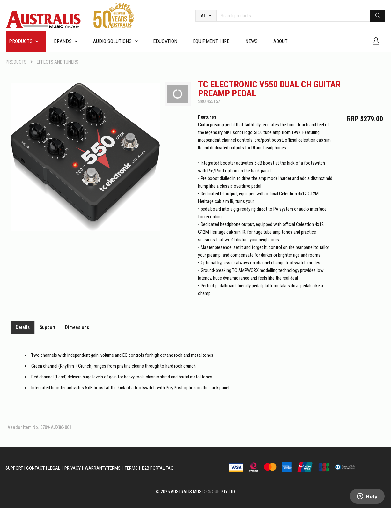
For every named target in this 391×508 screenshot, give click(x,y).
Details (23, 327)
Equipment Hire (211, 41)
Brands (63, 41)
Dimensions (77, 327)
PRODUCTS (21, 41)
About (280, 41)
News (251, 41)
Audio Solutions (112, 41)
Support (47, 327)
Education (165, 41)
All (204, 16)
